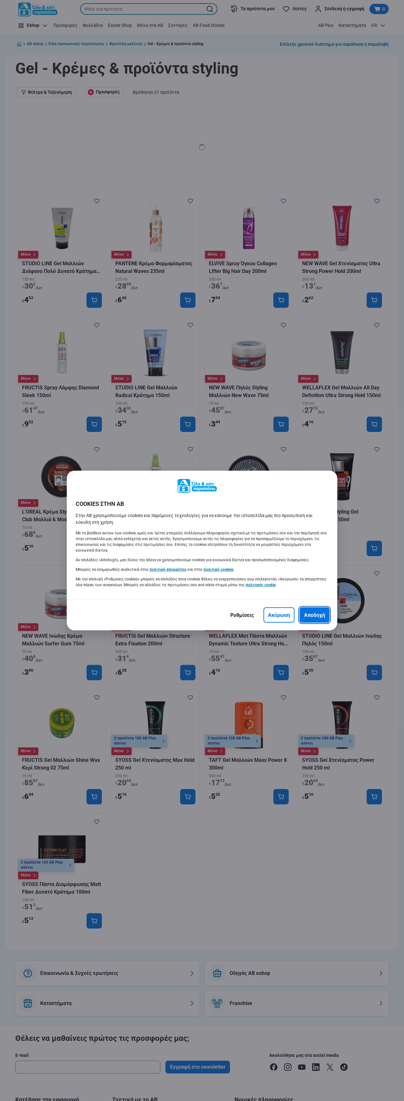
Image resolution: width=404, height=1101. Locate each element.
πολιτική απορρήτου (168, 569)
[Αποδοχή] (315, 615)
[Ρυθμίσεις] (242, 615)
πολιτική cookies (218, 569)
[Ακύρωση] (278, 615)
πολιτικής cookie (261, 585)
